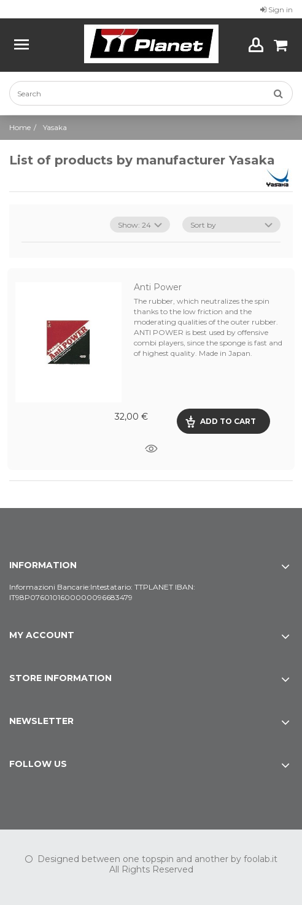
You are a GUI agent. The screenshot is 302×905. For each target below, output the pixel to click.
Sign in (276, 9)
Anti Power (158, 287)
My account (41, 635)
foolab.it (260, 859)
